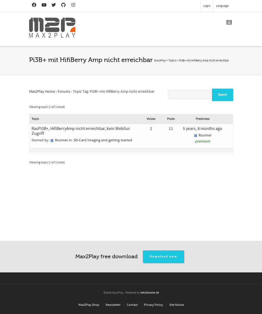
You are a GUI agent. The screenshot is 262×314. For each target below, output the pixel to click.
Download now (163, 256)
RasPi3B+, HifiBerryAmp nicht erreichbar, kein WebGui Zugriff (81, 131)
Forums (64, 91)
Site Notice (176, 305)
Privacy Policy (153, 305)
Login (206, 6)
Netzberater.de (149, 293)
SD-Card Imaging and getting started (102, 140)
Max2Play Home (42, 91)
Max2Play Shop (88, 305)
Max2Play (160, 61)
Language (222, 6)
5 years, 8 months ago (202, 128)
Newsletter (113, 305)
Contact (132, 305)
